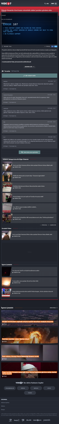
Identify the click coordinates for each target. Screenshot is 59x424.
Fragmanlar (10, 388)
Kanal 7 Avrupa (23, 420)
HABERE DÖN (52, 225)
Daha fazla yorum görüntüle (29, 152)
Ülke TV (28, 420)
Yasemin (46, 420)
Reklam (3, 406)
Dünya (23, 388)
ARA (46, 4)
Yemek (30, 393)
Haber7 (37, 420)
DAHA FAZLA (53, 307)
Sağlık (36, 388)
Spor (49, 388)
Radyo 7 (17, 420)
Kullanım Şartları (5, 402)
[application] (29, 28)
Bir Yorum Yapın (29, 75)
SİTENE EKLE (43, 225)
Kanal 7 (10, 420)
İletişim (3, 409)
